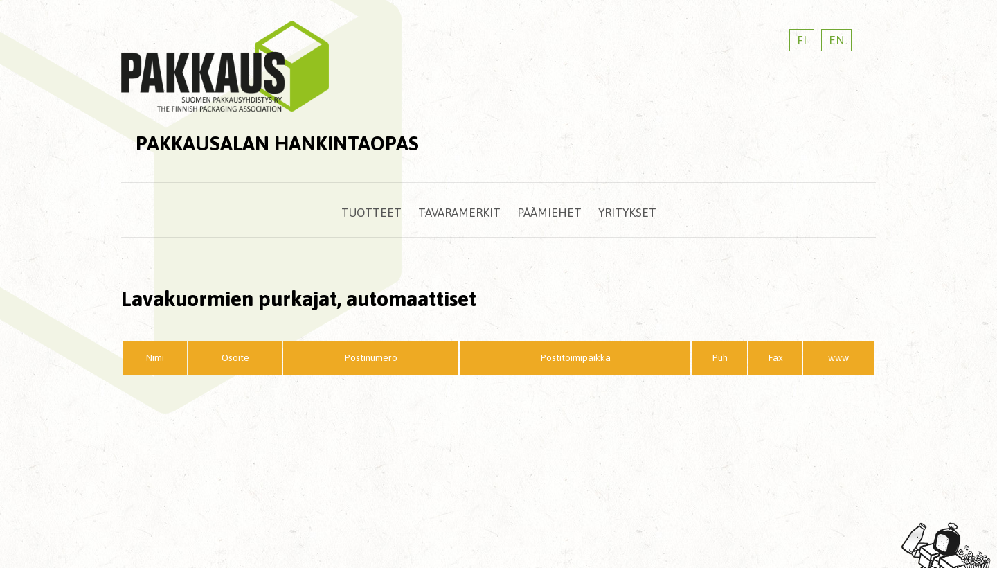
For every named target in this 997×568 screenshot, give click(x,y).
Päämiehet (549, 213)
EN (836, 40)
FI (802, 40)
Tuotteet (371, 213)
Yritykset (627, 213)
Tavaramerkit (459, 213)
